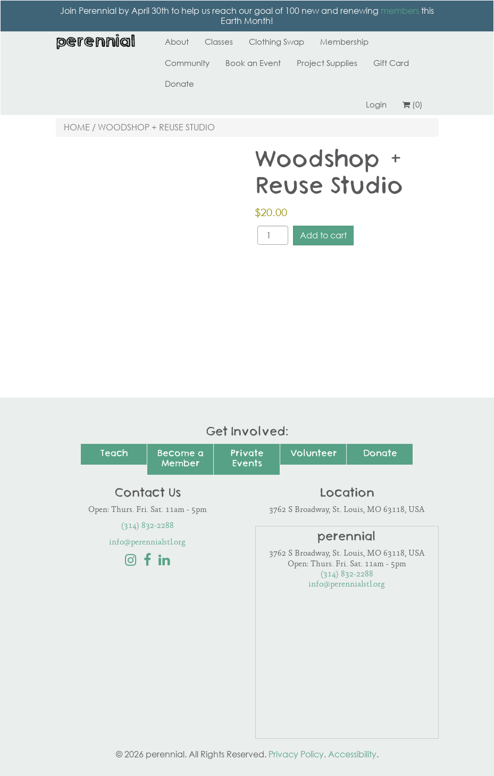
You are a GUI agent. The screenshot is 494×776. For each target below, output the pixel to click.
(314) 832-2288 (147, 526)
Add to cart (323, 235)
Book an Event (253, 63)
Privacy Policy (296, 754)
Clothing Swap (276, 41)
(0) (413, 104)
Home (77, 127)
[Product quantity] (272, 235)
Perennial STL (96, 41)
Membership (344, 41)
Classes (219, 41)
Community (187, 63)
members (400, 10)
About (177, 41)
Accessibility (352, 754)
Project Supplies (327, 63)
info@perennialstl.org (147, 543)
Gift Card (391, 63)
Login (376, 104)
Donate (179, 83)
